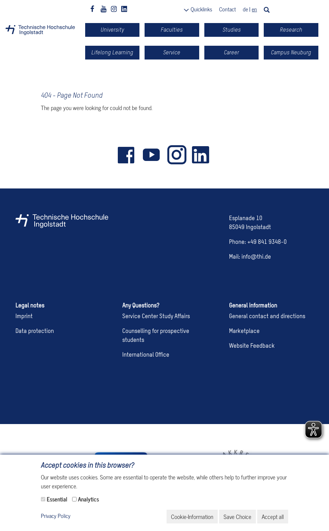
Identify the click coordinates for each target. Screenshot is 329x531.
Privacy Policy (55, 516)
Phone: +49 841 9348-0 (258, 242)
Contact (227, 9)
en (254, 8)
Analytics (88, 499)
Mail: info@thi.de (250, 257)
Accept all (273, 516)
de (245, 8)
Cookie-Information (192, 516)
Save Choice (237, 516)
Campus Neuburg (291, 52)
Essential (57, 499)
